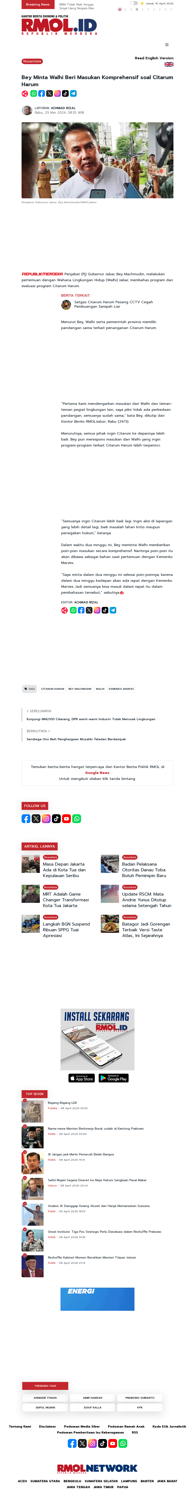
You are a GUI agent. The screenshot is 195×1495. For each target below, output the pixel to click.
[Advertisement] (97, 238)
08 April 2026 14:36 (72, 1237)
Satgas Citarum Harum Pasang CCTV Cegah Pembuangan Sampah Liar (113, 304)
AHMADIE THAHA (45, 1398)
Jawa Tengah (78, 1487)
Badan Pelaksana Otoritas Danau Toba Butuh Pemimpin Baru (144, 869)
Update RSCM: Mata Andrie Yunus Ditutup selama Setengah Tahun (146, 899)
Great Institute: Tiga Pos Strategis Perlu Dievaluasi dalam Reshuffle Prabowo (104, 1232)
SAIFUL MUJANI (45, 1407)
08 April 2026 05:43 (74, 1108)
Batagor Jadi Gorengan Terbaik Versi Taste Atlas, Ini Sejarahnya (146, 929)
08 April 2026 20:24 (74, 1186)
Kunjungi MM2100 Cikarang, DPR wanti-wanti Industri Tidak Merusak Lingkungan (91, 719)
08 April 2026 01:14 (72, 1263)
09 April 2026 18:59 (72, 1211)
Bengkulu (72, 1481)
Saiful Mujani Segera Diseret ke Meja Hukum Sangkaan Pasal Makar (97, 1180)
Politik (52, 1134)
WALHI (100, 689)
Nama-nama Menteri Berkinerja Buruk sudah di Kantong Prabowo (96, 1129)
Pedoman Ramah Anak (126, 1426)
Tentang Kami (20, 1426)
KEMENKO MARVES (121, 689)
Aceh (22, 1481)
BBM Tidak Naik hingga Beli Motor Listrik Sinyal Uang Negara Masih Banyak (89, 6)
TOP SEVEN (34, 1094)
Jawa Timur (104, 1487)
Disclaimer (47, 1426)
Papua (122, 1487)
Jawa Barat (167, 1481)
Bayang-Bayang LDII (62, 1103)
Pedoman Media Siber (82, 1426)
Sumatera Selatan (101, 1481)
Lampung (129, 1481)
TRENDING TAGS (45, 1386)
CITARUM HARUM (52, 689)
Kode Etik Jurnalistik (169, 1426)
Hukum (52, 1186)
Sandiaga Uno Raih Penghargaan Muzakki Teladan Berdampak (76, 739)
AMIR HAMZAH (92, 1398)
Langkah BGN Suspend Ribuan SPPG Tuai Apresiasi (66, 929)
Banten (147, 1481)
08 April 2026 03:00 (73, 1134)
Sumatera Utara (45, 1481)
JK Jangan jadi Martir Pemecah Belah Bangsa (81, 1154)
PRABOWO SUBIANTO (140, 1398)
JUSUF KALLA (92, 1407)
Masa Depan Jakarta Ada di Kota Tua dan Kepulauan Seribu (64, 869)
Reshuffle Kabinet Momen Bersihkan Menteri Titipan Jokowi (92, 1257)
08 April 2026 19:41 (72, 1160)
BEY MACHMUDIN (79, 689)
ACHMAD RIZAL (63, 108)
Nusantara (32, 61)
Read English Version (154, 58)
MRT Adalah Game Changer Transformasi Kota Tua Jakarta (66, 899)
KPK (140, 1407)
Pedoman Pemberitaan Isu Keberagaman (90, 1432)
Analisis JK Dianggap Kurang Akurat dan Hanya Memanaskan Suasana (99, 1206)
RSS (135, 1432)
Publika (52, 1108)
